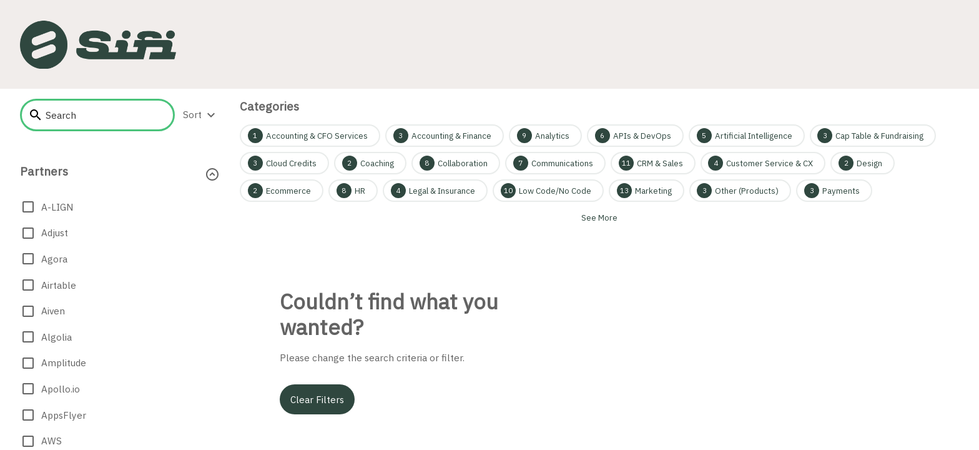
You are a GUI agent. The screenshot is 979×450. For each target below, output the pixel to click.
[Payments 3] (834, 190)
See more (599, 217)
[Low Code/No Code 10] (548, 190)
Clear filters (317, 399)
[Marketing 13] (646, 190)
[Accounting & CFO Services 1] (310, 135)
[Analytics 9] (545, 135)
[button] (120, 174)
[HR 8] (353, 190)
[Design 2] (862, 163)
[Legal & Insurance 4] (435, 190)
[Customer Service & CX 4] (763, 163)
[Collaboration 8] (455, 163)
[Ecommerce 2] (281, 190)
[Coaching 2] (370, 163)
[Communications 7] (555, 163)
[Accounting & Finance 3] (444, 135)
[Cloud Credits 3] (284, 163)
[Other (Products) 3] (740, 190)
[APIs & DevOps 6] (635, 135)
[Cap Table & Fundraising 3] (873, 135)
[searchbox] (105, 115)
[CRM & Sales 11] (653, 163)
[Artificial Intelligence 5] (747, 135)
